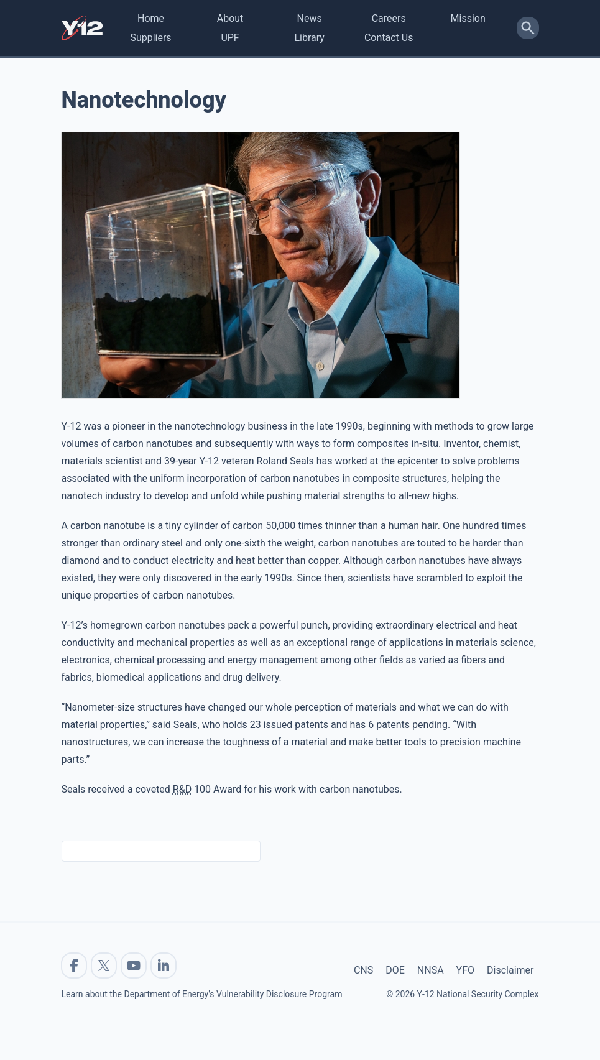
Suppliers (150, 38)
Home (150, 18)
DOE (395, 970)
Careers (389, 18)
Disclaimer (510, 970)
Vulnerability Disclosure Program (279, 994)
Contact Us (388, 38)
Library (309, 38)
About (230, 18)
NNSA (430, 970)
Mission (468, 18)
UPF (230, 38)
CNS (363, 970)
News (309, 18)
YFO (465, 970)
